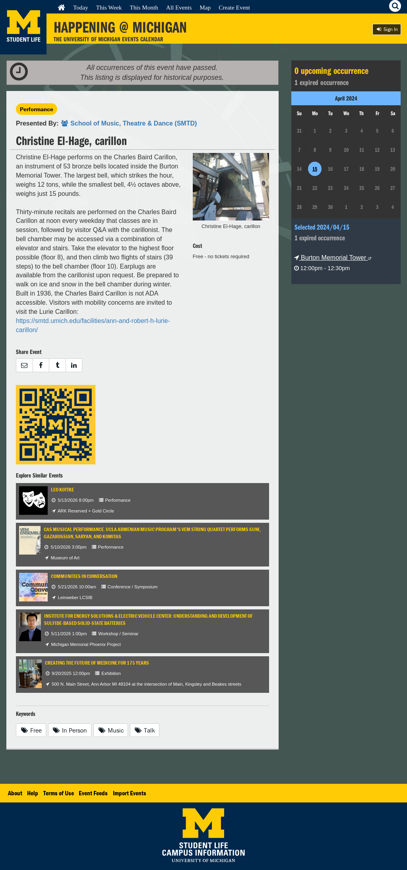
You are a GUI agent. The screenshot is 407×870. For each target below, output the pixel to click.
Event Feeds (93, 793)
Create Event (234, 7)
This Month (144, 7)
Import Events (129, 793)
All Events (179, 7)
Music (111, 730)
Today (80, 7)
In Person (69, 730)
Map (205, 7)
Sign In (387, 29)
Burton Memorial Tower (332, 257)
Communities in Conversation (84, 576)
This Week (109, 7)
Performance (36, 109)
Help (32, 793)
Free (31, 730)
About (15, 793)
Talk (144, 730)
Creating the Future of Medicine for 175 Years (97, 662)
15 (314, 168)
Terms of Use (58, 793)
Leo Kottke (62, 489)
